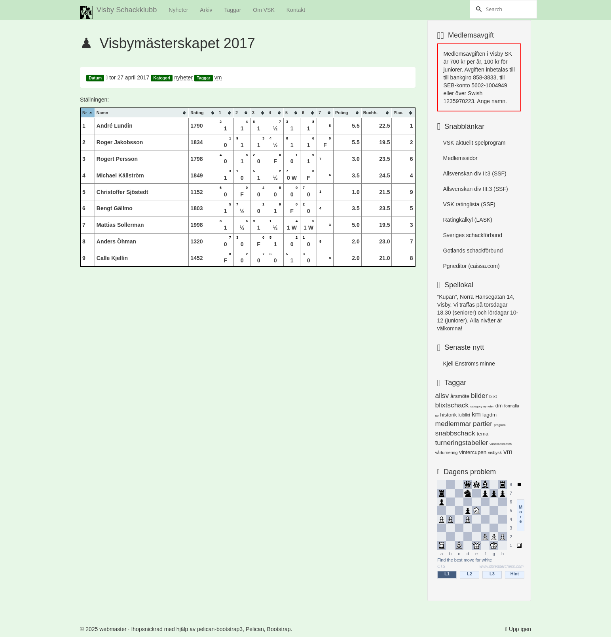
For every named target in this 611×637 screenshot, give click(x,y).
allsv (442, 396)
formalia (511, 405)
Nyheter (178, 10)
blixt (493, 396)
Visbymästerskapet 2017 (177, 43)
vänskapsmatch (501, 444)
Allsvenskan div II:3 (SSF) (475, 173)
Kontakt (296, 10)
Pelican (255, 629)
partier (482, 424)
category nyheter (482, 406)
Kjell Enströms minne (469, 363)
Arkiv (206, 10)
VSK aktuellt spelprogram (474, 142)
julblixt (464, 415)
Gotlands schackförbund (473, 250)
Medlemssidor (460, 158)
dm (499, 406)
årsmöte (459, 396)
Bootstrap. (279, 629)
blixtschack (452, 405)
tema (483, 434)
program (500, 425)
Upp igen (520, 629)
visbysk (495, 452)
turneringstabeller (461, 443)
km (476, 414)
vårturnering (446, 452)
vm (218, 77)
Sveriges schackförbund (472, 235)
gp (437, 415)
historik (448, 415)
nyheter (183, 77)
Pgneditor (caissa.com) (471, 266)
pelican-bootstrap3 (220, 629)
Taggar (232, 10)
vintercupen (472, 452)
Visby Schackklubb (118, 12)
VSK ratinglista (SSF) (469, 204)
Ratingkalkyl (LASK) (468, 220)
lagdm (489, 415)
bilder (479, 396)
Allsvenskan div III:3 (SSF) (475, 189)
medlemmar (453, 424)
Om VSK (263, 10)
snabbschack (455, 433)
